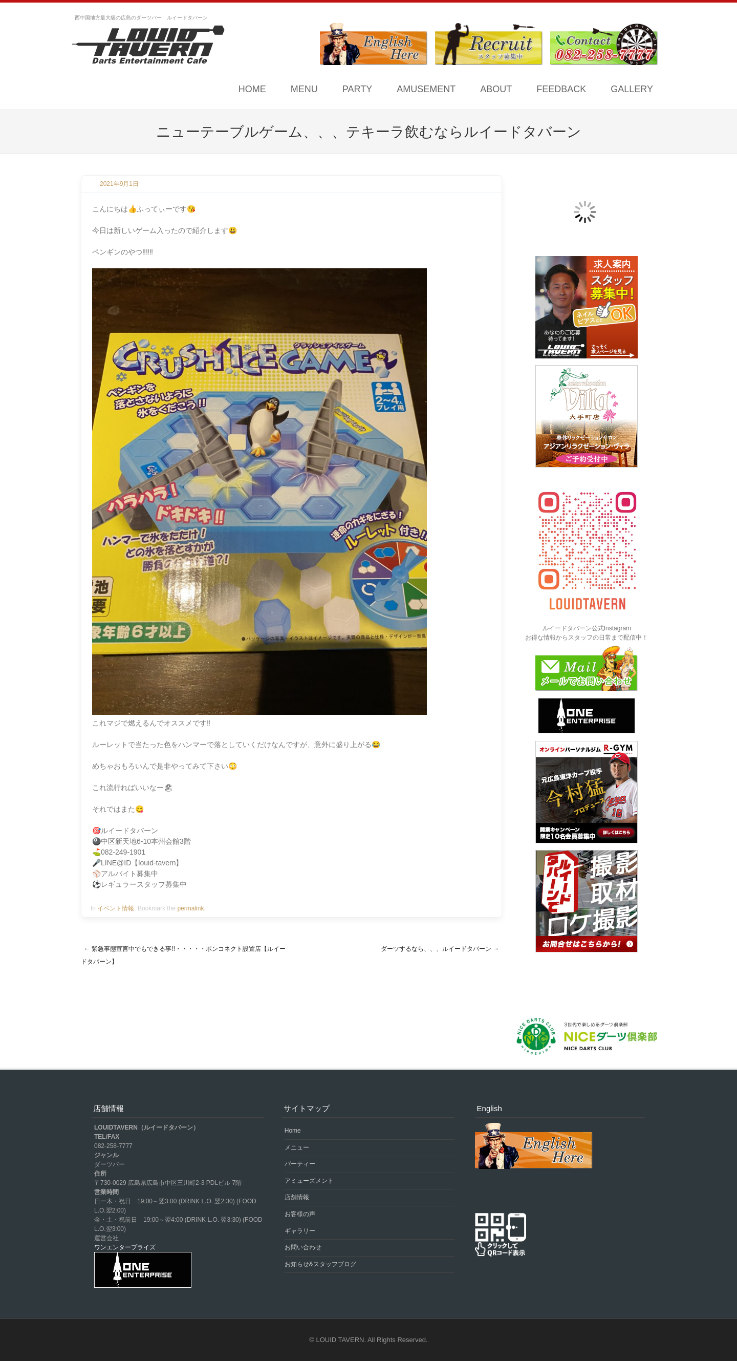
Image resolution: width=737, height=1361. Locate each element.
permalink (190, 908)
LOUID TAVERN (340, 1340)
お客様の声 (300, 1214)
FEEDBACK (561, 89)
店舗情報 (297, 1197)
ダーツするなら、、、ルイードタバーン (440, 948)
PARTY (357, 89)
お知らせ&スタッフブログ (320, 1264)
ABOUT (496, 89)
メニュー (297, 1147)
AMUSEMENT (426, 89)
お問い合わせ (303, 1247)
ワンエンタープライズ (125, 1247)
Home (252, 89)
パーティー (300, 1163)
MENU (304, 89)
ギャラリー (300, 1231)
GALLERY (632, 89)
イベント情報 (115, 908)
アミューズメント (309, 1180)
